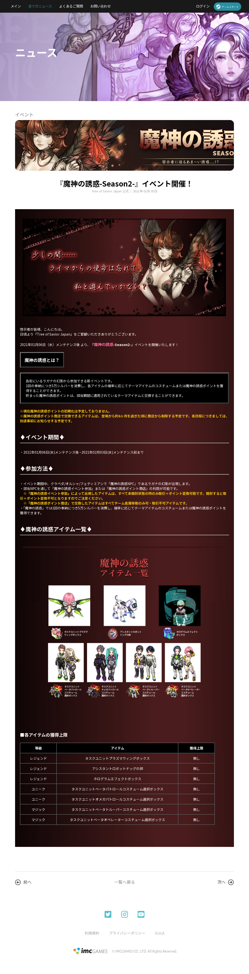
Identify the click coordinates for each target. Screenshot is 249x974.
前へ (23, 882)
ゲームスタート (227, 6)
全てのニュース (40, 6)
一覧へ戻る (124, 882)
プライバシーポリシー (127, 933)
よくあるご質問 (71, 6)
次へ (225, 882)
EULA (159, 933)
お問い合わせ (100, 6)
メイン (16, 6)
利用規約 (92, 933)
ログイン (203, 6)
